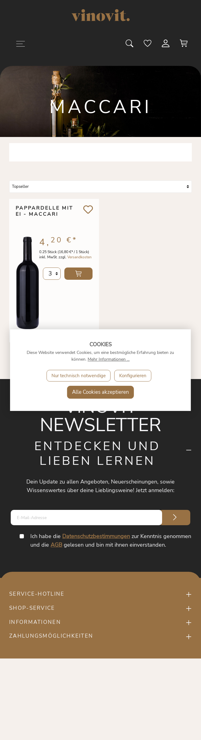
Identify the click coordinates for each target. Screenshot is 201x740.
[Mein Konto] (166, 45)
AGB (57, 544)
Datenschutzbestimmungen (96, 536)
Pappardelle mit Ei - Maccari (44, 211)
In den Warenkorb (78, 276)
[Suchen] (130, 45)
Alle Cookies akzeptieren (100, 392)
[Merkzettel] (148, 45)
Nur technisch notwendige (78, 376)
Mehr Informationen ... (109, 359)
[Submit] (174, 517)
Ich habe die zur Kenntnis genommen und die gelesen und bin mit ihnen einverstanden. (111, 540)
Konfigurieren (132, 376)
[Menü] (20, 45)
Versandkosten (79, 259)
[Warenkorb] (184, 45)
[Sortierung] (100, 186)
